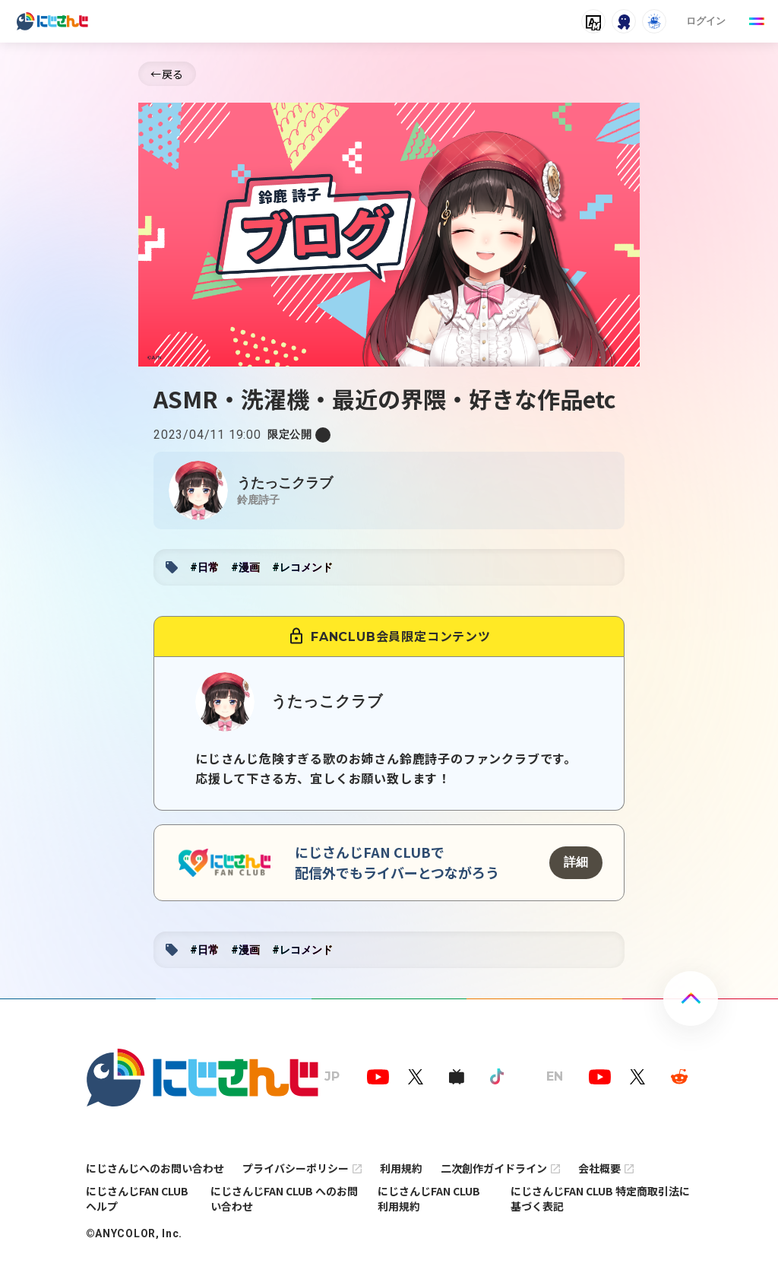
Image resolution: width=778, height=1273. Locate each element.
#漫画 (245, 567)
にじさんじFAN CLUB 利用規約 (429, 1198)
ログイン (706, 21)
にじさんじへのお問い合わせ (155, 1168)
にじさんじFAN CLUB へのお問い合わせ (284, 1198)
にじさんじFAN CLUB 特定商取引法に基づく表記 (600, 1198)
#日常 (204, 567)
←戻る (167, 73)
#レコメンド (302, 567)
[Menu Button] (756, 21)
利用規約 (401, 1168)
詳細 (576, 862)
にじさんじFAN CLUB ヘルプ (137, 1198)
